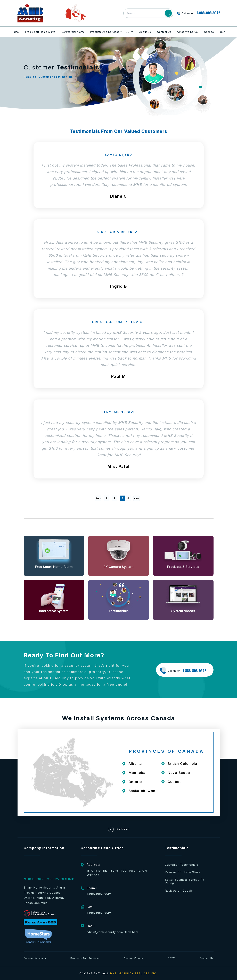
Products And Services (104, 31)
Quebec (175, 782)
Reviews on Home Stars (182, 872)
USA (222, 31)
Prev (98, 498)
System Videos (133, 958)
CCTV (129, 31)
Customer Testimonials (181, 864)
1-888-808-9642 (208, 13)
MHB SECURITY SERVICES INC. (134, 973)
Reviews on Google (179, 890)
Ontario (135, 782)
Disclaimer (118, 829)
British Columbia (182, 764)
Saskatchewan (142, 791)
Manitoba (137, 773)
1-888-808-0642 (99, 913)
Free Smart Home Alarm (40, 31)
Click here (131, 932)
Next (136, 498)
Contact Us (164, 31)
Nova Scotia (179, 773)
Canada (209, 31)
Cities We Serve (187, 31)
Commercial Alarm (72, 31)
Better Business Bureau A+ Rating (185, 881)
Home (15, 31)
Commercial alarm (35, 958)
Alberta (135, 764)
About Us (145, 31)
